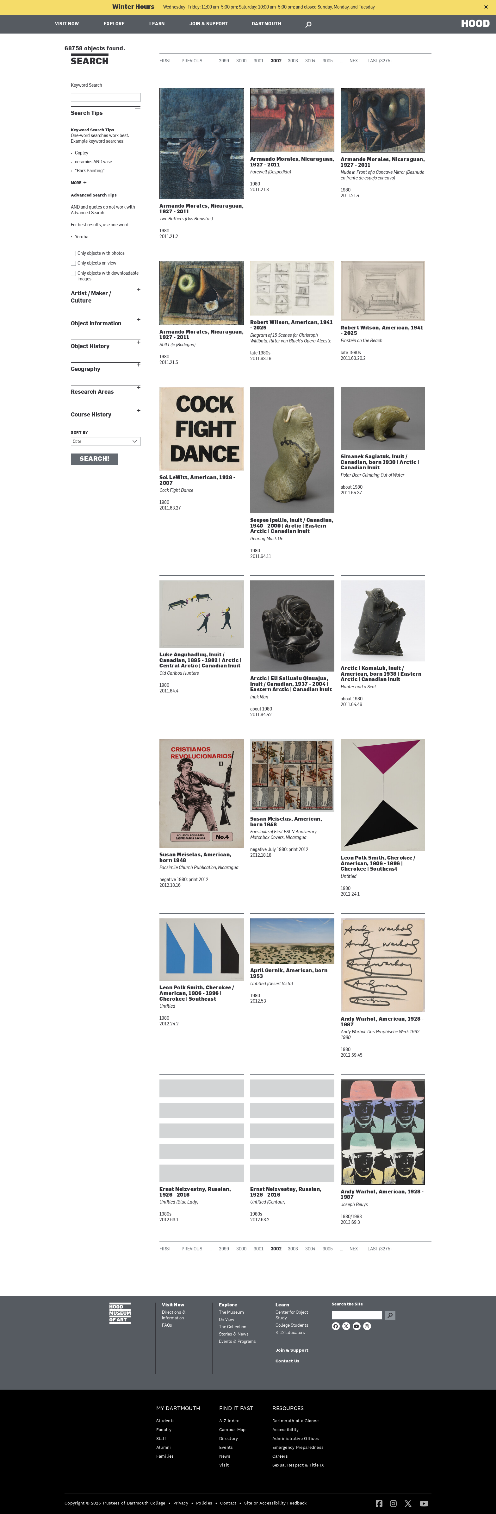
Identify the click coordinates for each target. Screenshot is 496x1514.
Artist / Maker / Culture (91, 297)
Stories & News (234, 1334)
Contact (228, 1503)
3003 (293, 61)
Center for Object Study (292, 1315)
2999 (224, 61)
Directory (228, 1438)
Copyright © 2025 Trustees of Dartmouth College (115, 1503)
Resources (288, 1408)
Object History (90, 346)
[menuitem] (179, 1433)
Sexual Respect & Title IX (298, 1465)
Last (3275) (380, 61)
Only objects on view (97, 263)
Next (355, 61)
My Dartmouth (178, 1408)
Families (165, 1456)
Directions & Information (174, 1315)
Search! (94, 459)
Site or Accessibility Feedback (275, 1503)
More (76, 183)
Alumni (163, 1447)
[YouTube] (424, 1503)
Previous (192, 61)
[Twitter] (408, 1503)
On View (226, 1319)
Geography (85, 369)
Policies (204, 1503)
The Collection (232, 1327)
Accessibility (285, 1429)
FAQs (167, 1325)
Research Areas (92, 392)
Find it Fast (236, 1408)
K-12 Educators (290, 1332)
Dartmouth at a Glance (295, 1420)
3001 (259, 61)
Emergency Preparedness (298, 1447)
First (165, 61)
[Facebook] (379, 1503)
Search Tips (87, 113)
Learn (157, 24)
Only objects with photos (101, 253)
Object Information (96, 323)
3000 (241, 61)
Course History (91, 414)
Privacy (180, 1503)
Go (390, 1315)
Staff (161, 1438)
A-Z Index (229, 1420)
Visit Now (67, 24)
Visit (224, 1465)
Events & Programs (237, 1341)
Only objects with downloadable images (108, 276)
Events (226, 1447)
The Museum (231, 1312)
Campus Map (232, 1429)
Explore (114, 24)
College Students (292, 1325)
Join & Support (208, 24)
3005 (328, 61)
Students (165, 1420)
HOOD (476, 23)
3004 (310, 61)
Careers (280, 1456)
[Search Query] (357, 1315)
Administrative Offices (295, 1438)
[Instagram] (393, 1503)
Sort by (79, 433)
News (224, 1456)
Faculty (163, 1429)
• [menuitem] (169, 1503)
